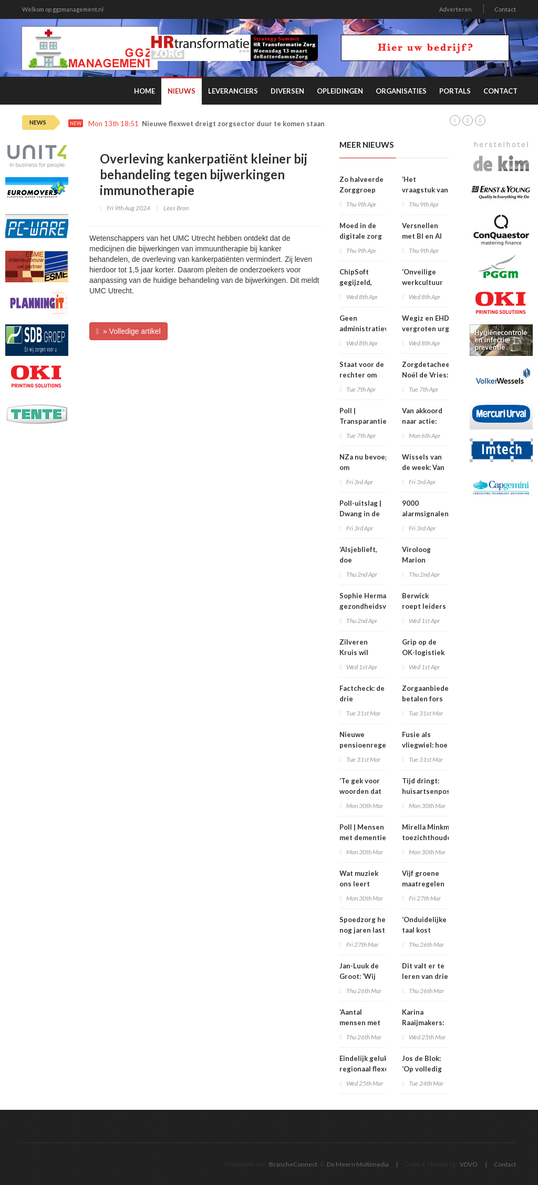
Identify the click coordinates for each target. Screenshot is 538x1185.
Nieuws (181, 91)
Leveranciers (233, 91)
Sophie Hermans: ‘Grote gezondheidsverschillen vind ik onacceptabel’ (379, 606)
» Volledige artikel (128, 331)
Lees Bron (176, 208)
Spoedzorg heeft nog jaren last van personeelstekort (369, 930)
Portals (455, 91)
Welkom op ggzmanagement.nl (63, 9)
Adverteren (455, 9)
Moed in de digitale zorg (360, 230)
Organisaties (401, 91)
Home (144, 91)
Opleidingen (340, 91)
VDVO (469, 1164)
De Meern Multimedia (358, 1164)
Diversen (287, 91)
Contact (505, 9)
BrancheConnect (293, 1164)
